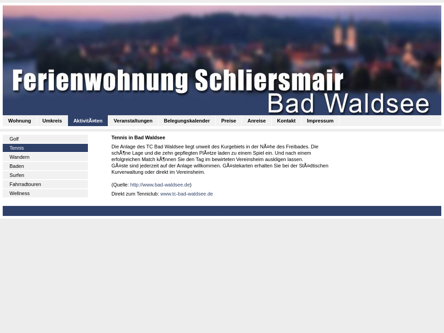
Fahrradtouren (25, 184)
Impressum (320, 120)
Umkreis (52, 120)
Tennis (17, 148)
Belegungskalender (187, 120)
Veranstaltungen (133, 120)
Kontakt (286, 120)
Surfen (17, 175)
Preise (228, 120)
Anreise (256, 120)
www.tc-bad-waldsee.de (186, 193)
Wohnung (19, 120)
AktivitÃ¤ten (87, 120)
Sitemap (221, 211)
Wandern (19, 157)
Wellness (19, 193)
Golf (14, 139)
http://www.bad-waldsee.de (160, 184)
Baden (17, 166)
